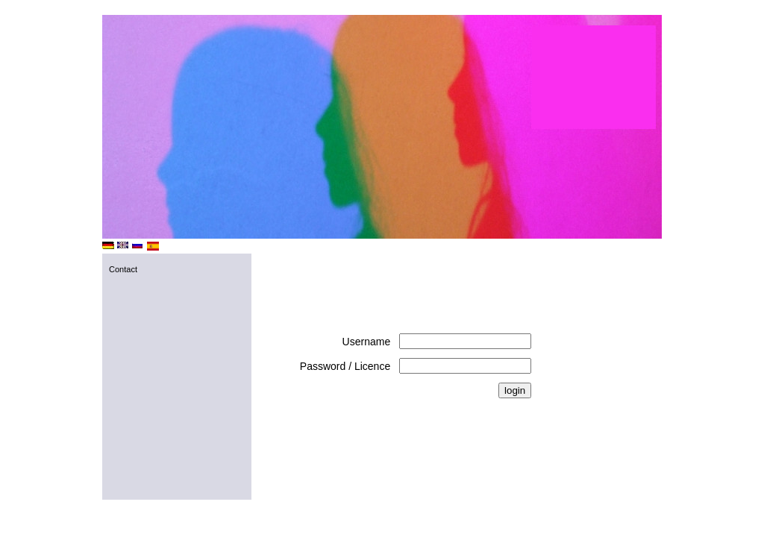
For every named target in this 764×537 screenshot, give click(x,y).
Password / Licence (345, 366)
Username (366, 342)
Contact (123, 269)
